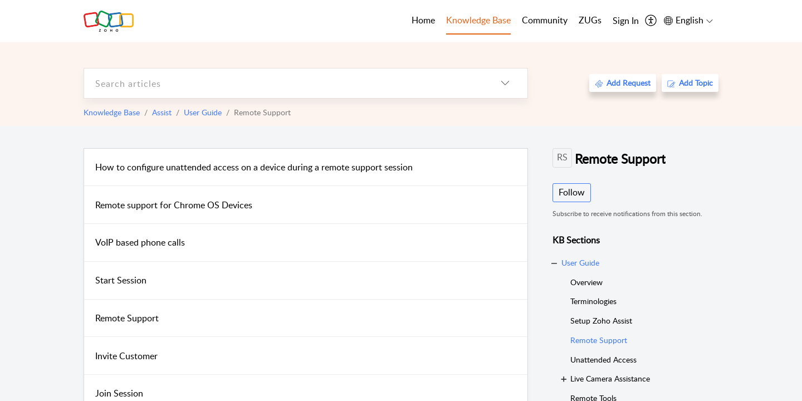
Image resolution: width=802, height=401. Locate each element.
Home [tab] (423, 20)
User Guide (203, 112)
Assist (162, 112)
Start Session (120, 280)
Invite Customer (126, 356)
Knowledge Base (112, 112)
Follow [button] (572, 192)
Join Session (119, 393)
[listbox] (505, 83)
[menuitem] (625, 21)
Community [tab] (545, 20)
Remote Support (127, 318)
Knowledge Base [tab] (478, 20)
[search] (283, 83)
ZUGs (590, 20)
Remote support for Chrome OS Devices (173, 205)
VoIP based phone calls (140, 242)
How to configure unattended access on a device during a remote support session (254, 167)
